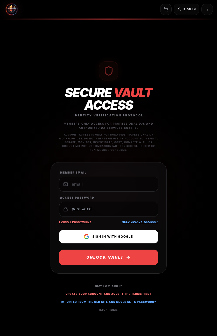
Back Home (108, 309)
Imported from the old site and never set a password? (108, 301)
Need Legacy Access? (140, 221)
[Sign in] (186, 9)
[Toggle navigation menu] (207, 9)
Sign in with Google (108, 236)
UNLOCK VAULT (109, 257)
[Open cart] (166, 9)
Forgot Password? (75, 221)
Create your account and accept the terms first (108, 293)
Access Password (77, 197)
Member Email (73, 172)
